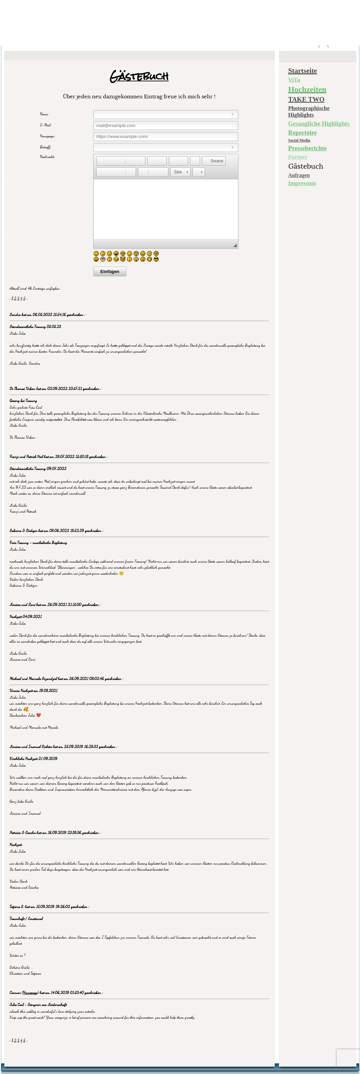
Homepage (30, 992)
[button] (101, 161)
